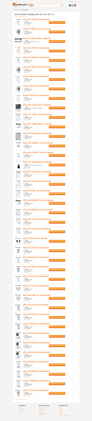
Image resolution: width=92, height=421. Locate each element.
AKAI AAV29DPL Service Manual (38, 210)
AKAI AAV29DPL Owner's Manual (38, 200)
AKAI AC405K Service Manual (36, 295)
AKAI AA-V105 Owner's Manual (37, 105)
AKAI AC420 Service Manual (36, 333)
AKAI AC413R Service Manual (36, 314)
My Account (41, 407)
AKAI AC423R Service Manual (36, 343)
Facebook (61, 409)
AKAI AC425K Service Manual (36, 352)
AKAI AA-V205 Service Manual (37, 172)
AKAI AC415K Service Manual (36, 324)
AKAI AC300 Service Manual (36, 267)
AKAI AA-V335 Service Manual (37, 219)
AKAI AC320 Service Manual (36, 276)
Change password (42, 413)
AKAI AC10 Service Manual (35, 238)
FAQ (20, 413)
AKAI (18, 9)
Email (60, 407)
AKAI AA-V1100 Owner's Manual (37, 124)
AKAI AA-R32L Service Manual (37, 67)
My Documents (42, 409)
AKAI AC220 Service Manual (36, 257)
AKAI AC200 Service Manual (36, 248)
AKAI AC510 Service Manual (35, 390)
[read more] (26, 24)
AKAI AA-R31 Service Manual (36, 57)
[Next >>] (24, 16)
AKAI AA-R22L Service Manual (37, 29)
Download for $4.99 (57, 22)
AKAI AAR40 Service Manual (36, 76)
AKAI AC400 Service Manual (36, 286)
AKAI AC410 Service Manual (35, 305)
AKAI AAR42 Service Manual (36, 86)
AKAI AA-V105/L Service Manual (37, 114)
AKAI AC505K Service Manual (36, 381)
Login (70, 1)
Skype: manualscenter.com (64, 415)
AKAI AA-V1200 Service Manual (37, 133)
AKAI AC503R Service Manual (36, 371)
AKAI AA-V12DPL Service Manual (38, 143)
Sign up (73, 1)
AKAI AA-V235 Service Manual (37, 181)
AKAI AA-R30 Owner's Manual (36, 38)
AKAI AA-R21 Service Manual (36, 19)
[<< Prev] (16, 16)
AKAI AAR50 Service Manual (36, 95)
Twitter (60, 411)
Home (15, 9)
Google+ (61, 413)
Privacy (20, 411)
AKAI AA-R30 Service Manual (36, 48)
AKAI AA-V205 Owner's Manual (37, 162)
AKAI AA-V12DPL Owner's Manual (38, 152)
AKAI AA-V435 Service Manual (37, 229)
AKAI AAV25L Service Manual (36, 191)
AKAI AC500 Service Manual (36, 362)
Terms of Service (22, 409)
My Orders (41, 411)
